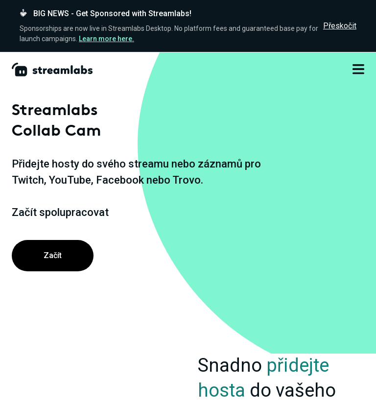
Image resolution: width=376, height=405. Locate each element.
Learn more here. (106, 39)
